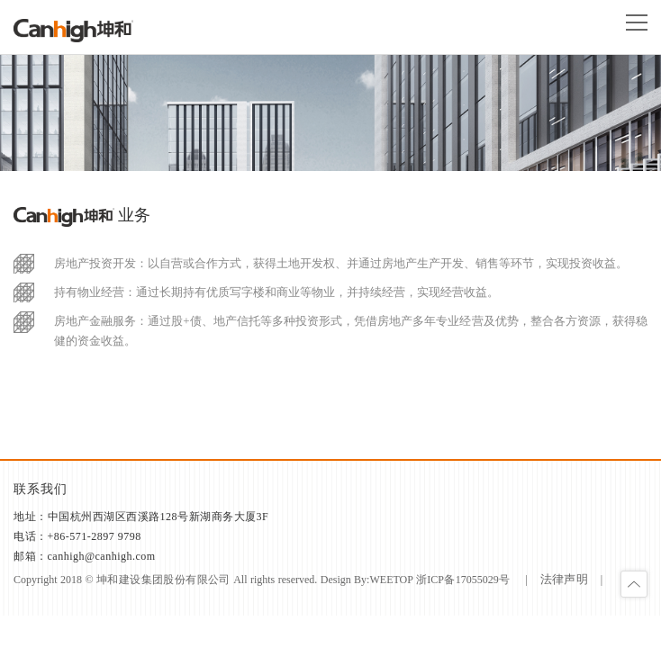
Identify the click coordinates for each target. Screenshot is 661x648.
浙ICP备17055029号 (463, 579)
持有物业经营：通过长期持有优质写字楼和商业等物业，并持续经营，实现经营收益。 (276, 292)
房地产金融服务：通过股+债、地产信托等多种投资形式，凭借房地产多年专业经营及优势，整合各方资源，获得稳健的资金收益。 (350, 330)
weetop (390, 579)
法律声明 (564, 579)
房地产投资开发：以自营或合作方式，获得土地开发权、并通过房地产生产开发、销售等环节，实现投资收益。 (341, 263)
